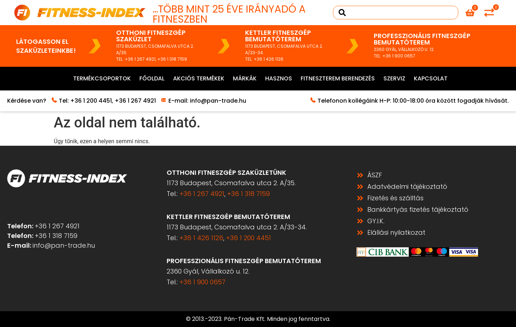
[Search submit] (342, 12)
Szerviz (394, 78)
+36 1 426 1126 (268, 59)
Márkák (245, 78)
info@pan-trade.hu (218, 101)
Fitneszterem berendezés (338, 78)
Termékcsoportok (102, 78)
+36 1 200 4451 (91, 101)
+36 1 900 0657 (398, 56)
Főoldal (151, 78)
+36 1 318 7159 (172, 59)
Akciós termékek (198, 78)
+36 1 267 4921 (140, 59)
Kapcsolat (431, 78)
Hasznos (278, 78)
